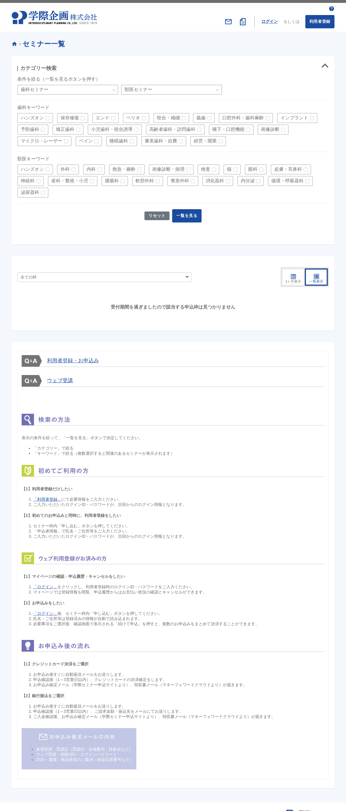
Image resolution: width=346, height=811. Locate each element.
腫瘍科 (112, 179)
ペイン (86, 139)
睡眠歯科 (119, 139)
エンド (103, 116)
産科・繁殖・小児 (69, 179)
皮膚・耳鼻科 (288, 167)
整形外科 (180, 179)
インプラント (294, 116)
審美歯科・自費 (161, 139)
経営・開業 (205, 139)
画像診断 (270, 127)
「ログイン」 (45, 572)
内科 (91, 167)
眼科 (252, 167)
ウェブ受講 (60, 366)
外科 (65, 167)
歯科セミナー (34, 88)
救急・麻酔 (124, 167)
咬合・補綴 (168, 116)
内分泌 (248, 179)
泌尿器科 (30, 190)
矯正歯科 (65, 127)
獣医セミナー (138, 88)
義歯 (201, 116)
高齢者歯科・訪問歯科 (172, 127)
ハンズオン (32, 116)
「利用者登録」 (47, 484)
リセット (156, 214)
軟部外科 (145, 179)
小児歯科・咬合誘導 (112, 127)
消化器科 (215, 179)
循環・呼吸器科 (287, 179)
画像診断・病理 (168, 167)
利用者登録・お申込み (73, 346)
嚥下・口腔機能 (228, 127)
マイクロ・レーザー (41, 139)
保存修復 (70, 116)
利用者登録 (320, 20)
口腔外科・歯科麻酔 (243, 116)
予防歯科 (30, 127)
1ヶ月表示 (293, 264)
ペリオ (133, 116)
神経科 (28, 179)
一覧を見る (187, 214)
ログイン (270, 20)
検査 (205, 167)
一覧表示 (316, 264)
